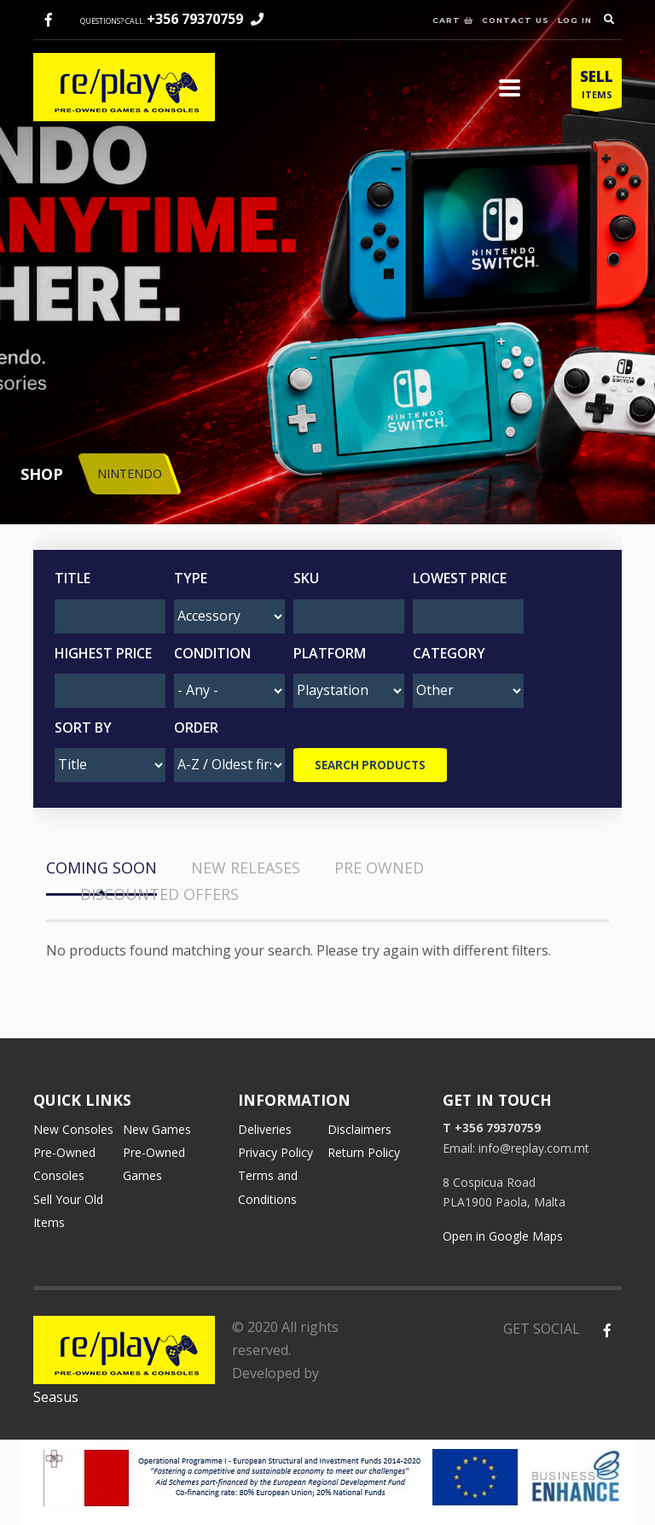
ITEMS (596, 87)
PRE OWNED (379, 867)
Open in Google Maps (503, 1236)
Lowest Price (460, 578)
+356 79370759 (195, 18)
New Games (157, 1129)
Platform (329, 653)
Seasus (55, 1397)
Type (190, 578)
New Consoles (73, 1129)
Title (72, 578)
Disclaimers (359, 1129)
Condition (212, 653)
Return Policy (364, 1152)
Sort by (83, 727)
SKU (306, 578)
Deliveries (265, 1129)
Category (449, 653)
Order (196, 727)
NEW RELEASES (245, 867)
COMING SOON (101, 867)
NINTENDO (129, 473)
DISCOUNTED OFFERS (159, 894)
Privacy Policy (275, 1152)
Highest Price (103, 653)
